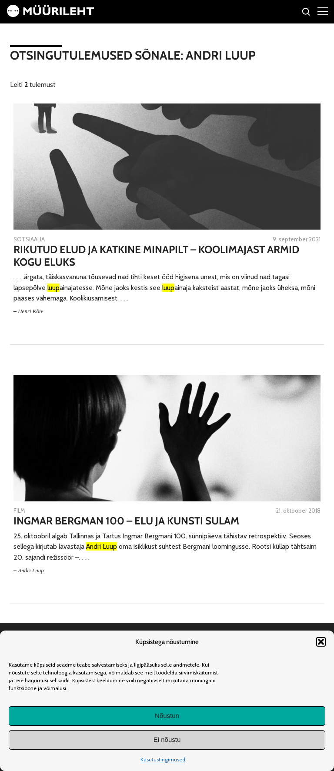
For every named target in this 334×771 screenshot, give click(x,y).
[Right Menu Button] (322, 11)
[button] (321, 641)
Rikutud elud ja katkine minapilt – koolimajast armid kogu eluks (156, 256)
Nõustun (167, 715)
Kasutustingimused (162, 759)
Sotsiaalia (29, 239)
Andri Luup (31, 570)
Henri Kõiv (30, 311)
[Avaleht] (50, 14)
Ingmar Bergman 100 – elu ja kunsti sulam (126, 521)
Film (19, 510)
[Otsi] (306, 13)
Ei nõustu (167, 739)
